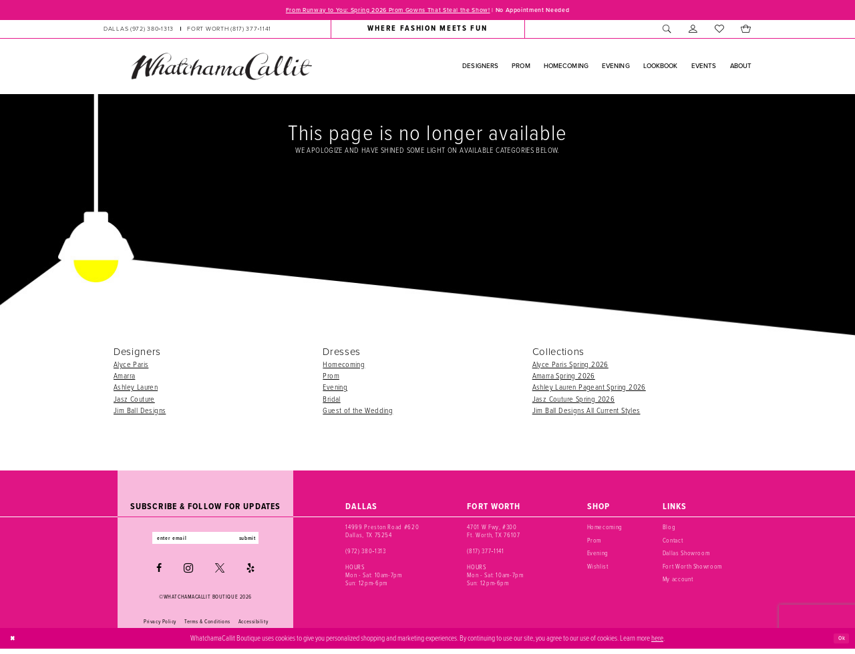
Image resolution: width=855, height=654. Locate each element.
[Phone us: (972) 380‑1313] (138, 30)
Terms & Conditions (207, 626)
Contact (673, 542)
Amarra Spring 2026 (563, 377)
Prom (331, 377)
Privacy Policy (160, 626)
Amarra (124, 377)
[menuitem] (187, 30)
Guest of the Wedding (358, 412)
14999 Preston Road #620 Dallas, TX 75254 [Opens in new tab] (382, 533)
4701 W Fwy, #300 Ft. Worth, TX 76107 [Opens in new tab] (493, 533)
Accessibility (253, 626)
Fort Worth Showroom (692, 568)
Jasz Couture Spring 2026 (573, 400)
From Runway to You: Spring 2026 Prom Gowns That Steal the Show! (376, 10)
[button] (693, 30)
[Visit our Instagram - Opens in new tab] (188, 573)
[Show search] (667, 30)
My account (678, 581)
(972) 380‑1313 (365, 553)
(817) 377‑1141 (485, 553)
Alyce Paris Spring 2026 (570, 366)
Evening (335, 388)
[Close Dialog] (14, 643)
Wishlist (598, 568)
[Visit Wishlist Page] (719, 30)
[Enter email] (205, 541)
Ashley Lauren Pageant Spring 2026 (589, 388)
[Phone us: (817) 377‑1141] (229, 30)
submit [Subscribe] (259, 542)
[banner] (221, 68)
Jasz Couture (134, 400)
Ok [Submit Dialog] (839, 642)
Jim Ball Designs (140, 412)
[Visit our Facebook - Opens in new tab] (159, 573)
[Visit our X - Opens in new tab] (219, 573)
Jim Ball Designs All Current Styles (586, 412)
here (657, 643)
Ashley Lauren (136, 388)
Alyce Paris (131, 366)
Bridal (331, 400)
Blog (669, 529)
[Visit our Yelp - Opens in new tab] (250, 573)
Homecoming (344, 366)
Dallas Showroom (686, 555)
